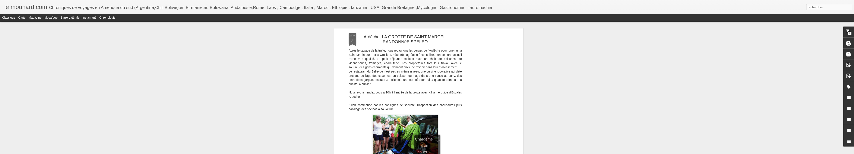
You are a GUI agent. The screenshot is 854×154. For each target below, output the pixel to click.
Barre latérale (69, 17)
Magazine (35, 17)
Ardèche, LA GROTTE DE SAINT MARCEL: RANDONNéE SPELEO (405, 39)
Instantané (89, 17)
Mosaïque (50, 17)
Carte (21, 17)
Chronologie (107, 17)
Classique (8, 17)
